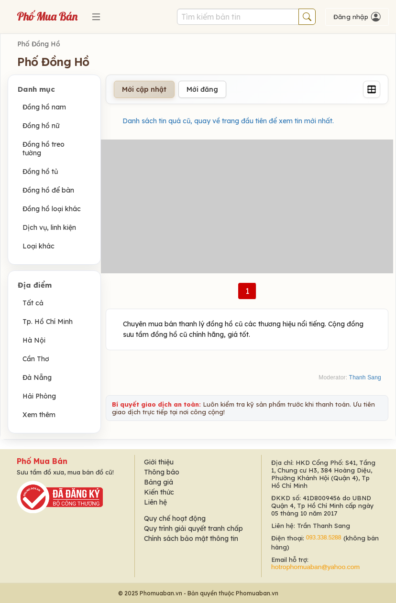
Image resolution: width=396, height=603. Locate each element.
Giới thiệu (159, 462)
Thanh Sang (365, 377)
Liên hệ (155, 502)
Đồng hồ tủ (40, 171)
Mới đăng (202, 89)
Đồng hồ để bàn (48, 190)
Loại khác (38, 246)
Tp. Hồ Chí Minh (47, 321)
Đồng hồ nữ (40, 125)
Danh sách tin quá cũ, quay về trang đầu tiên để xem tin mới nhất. (228, 121)
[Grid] (371, 89)
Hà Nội (33, 340)
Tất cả (33, 303)
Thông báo (161, 472)
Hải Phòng (39, 396)
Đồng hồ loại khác (51, 209)
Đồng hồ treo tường (43, 148)
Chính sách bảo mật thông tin (191, 538)
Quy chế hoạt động (175, 518)
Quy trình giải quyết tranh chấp (193, 528)
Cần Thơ (35, 359)
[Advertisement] (247, 206)
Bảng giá (158, 482)
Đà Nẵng (37, 377)
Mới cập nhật (144, 89)
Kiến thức (159, 492)
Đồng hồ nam (44, 107)
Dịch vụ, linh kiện (49, 227)
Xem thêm (38, 414)
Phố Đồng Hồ (38, 44)
